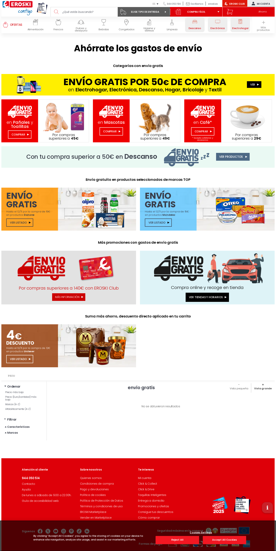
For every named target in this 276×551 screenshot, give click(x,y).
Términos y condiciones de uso (101, 506)
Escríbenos (197, 3)
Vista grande (263, 388)
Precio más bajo (14, 392)
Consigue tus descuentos (155, 512)
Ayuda (26, 489)
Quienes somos (91, 478)
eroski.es (213, 3)
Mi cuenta (260, 3)
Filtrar (12, 419)
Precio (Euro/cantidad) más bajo (21, 398)
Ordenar (13, 386)
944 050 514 (173, 3)
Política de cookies (93, 495)
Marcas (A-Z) (12, 404)
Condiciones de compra (97, 484)
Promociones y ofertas (153, 506)
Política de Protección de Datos (101, 501)
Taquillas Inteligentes (152, 495)
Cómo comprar (149, 518)
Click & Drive (146, 489)
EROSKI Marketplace (93, 512)
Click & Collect (147, 484)
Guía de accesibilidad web (40, 501)
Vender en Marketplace (96, 518)
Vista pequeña (239, 388)
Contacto (28, 484)
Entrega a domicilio (151, 501)
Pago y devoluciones (94, 489)
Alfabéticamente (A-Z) (18, 409)
